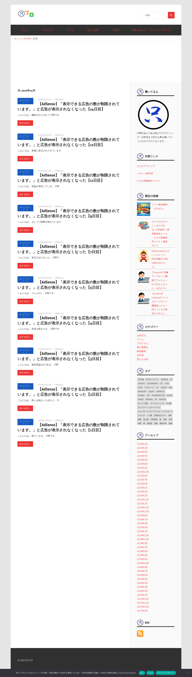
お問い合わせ (138, 30)
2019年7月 (142, 547)
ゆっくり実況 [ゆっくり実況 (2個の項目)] (143, 403)
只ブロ (26, 13)
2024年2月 (142, 467)
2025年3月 (142, 459)
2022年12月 (143, 471)
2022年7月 (142, 479)
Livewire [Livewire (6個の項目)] (141, 395)
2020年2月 (142, 531)
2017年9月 (142, 610)
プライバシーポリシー (160, 30)
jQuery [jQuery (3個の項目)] (151, 391)
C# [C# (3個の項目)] (171, 379)
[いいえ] (188, 673)
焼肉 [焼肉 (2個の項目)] (156, 423)
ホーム (24, 30)
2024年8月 (142, 463)
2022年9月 (142, 475)
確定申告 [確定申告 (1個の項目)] (163, 423)
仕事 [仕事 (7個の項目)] (170, 415)
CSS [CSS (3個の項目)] (161, 383)
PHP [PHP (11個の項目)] (148, 395)
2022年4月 (142, 487)
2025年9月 (142, 451)
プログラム (47, 30)
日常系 (115, 30)
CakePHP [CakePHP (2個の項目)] (141, 383)
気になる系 (93, 30)
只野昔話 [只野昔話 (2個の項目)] (154, 419)
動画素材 (141, 351)
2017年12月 (143, 598)
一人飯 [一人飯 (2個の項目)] (149, 415)
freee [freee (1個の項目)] (140, 387)
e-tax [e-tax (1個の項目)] (167, 383)
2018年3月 (142, 586)
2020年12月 (143, 507)
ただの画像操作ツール (148, 180)
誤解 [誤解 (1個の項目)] (170, 423)
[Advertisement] (96, 62)
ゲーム (70, 30)
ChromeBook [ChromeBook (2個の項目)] (152, 383)
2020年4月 (142, 527)
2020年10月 (143, 511)
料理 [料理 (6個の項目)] (139, 423)
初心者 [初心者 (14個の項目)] (146, 419)
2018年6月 (142, 575)
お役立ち (141, 335)
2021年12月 (143, 499)
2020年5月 (142, 523)
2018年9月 (142, 567)
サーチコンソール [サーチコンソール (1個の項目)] (157, 403)
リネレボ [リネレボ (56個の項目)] (141, 415)
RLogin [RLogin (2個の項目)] (169, 395)
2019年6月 (142, 551)
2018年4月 (142, 583)
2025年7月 (142, 455)
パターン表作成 (145, 173)
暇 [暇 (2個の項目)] (144, 423)
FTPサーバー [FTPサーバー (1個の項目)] (149, 387)
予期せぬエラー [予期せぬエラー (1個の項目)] (160, 415)
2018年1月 (142, 594)
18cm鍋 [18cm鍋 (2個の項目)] (141, 379)
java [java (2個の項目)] (170, 387)
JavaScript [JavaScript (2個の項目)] (142, 391)
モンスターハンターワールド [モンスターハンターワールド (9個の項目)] (149, 407)
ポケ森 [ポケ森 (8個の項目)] (168, 403)
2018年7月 (142, 571)
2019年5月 (142, 555)
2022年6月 (142, 483)
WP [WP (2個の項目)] (156, 399)
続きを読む (24, 123)
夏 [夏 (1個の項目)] (160, 419)
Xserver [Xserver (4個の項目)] (162, 399)
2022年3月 (142, 491)
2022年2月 (142, 495)
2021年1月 (142, 503)
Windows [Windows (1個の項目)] (149, 399)
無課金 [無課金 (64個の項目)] (149, 423)
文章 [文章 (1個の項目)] (170, 419)
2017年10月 (143, 606)
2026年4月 (142, 443)
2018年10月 (143, 563)
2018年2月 (142, 590)
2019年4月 (142, 559)
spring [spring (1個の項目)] (140, 399)
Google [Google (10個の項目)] (164, 387)
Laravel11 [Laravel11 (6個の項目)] (160, 391)
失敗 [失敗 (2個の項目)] (165, 419)
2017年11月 (143, 602)
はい (142, 673)
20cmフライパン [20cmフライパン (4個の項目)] (152, 379)
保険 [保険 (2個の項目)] (139, 419)
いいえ (150, 673)
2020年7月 (142, 519)
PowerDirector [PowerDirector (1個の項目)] (158, 395)
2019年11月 (143, 535)
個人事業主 (142, 347)
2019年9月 (142, 543)
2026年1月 (142, 447)
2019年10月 (143, 539)
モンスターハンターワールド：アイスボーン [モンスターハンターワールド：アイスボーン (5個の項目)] (155, 411)
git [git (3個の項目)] (157, 387)
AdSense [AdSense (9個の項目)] (164, 379)
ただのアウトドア (146, 166)
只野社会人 (59, 99)
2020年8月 (142, 515)
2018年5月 (142, 579)
